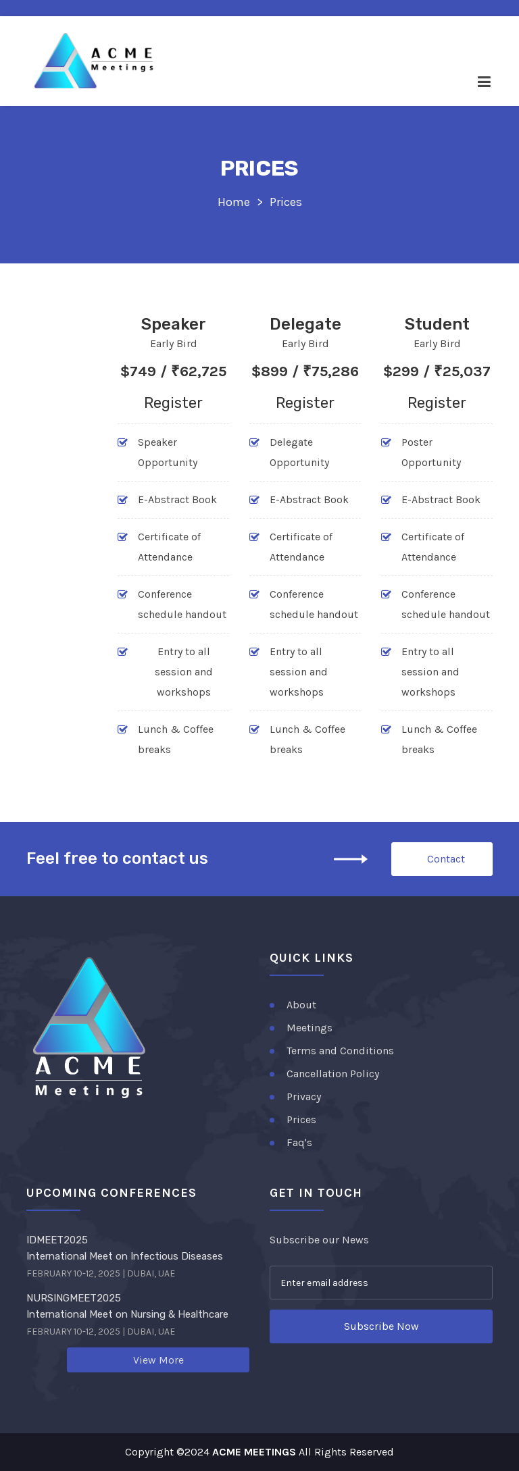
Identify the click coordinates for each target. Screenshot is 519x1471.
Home (234, 202)
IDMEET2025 (57, 1240)
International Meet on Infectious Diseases (124, 1256)
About (301, 1004)
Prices (301, 1119)
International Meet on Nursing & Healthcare (127, 1314)
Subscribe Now (381, 1326)
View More (158, 1359)
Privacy (304, 1096)
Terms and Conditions (340, 1050)
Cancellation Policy (333, 1073)
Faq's (299, 1142)
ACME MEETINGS (254, 1451)
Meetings (309, 1027)
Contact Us (446, 864)
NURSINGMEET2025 (73, 1298)
